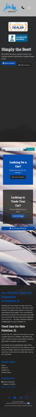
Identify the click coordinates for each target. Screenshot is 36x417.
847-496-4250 (10, 387)
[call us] (23, 8)
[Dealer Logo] (10, 8)
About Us (4, 368)
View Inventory (9, 64)
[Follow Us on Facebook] (9, 397)
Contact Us (5, 370)
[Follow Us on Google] (21, 397)
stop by (30, 352)
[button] (29, 7)
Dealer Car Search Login (17, 401)
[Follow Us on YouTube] (15, 397)
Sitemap (15, 403)
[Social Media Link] (26, 397)
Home (3, 365)
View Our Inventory (18, 178)
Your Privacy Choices (24, 403)
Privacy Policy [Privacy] (6, 372)
